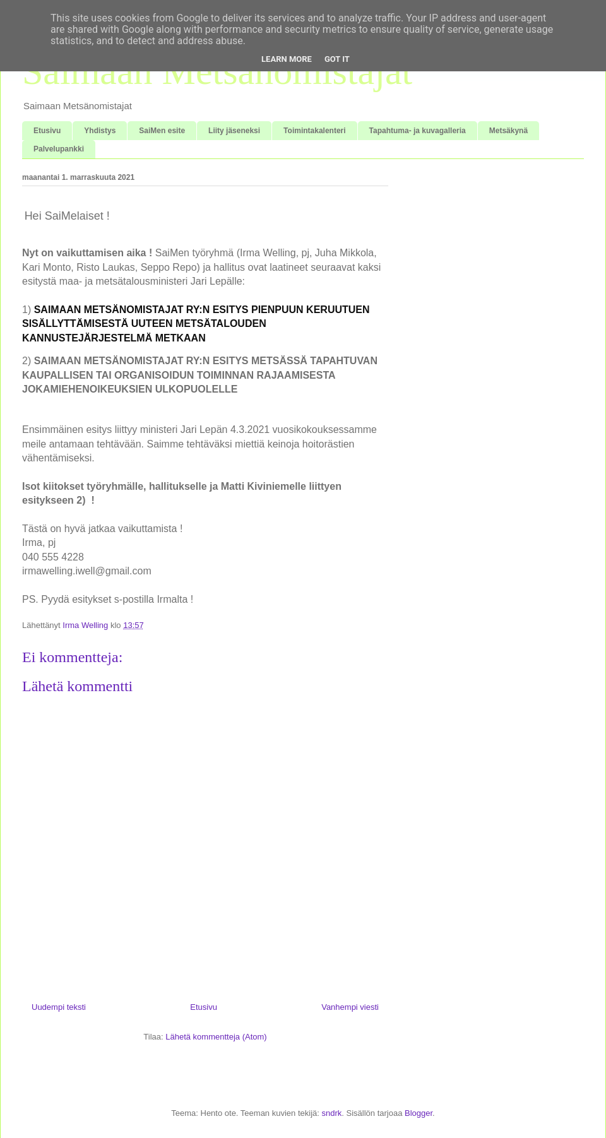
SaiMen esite (162, 130)
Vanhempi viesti (350, 1007)
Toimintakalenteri (314, 130)
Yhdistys (100, 130)
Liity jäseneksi (234, 130)
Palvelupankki (58, 149)
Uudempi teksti (59, 1007)
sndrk (331, 1113)
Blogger (418, 1113)
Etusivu (47, 130)
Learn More (286, 59)
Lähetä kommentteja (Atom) (215, 1036)
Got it (337, 59)
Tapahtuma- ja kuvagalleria (417, 130)
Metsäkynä (508, 130)
